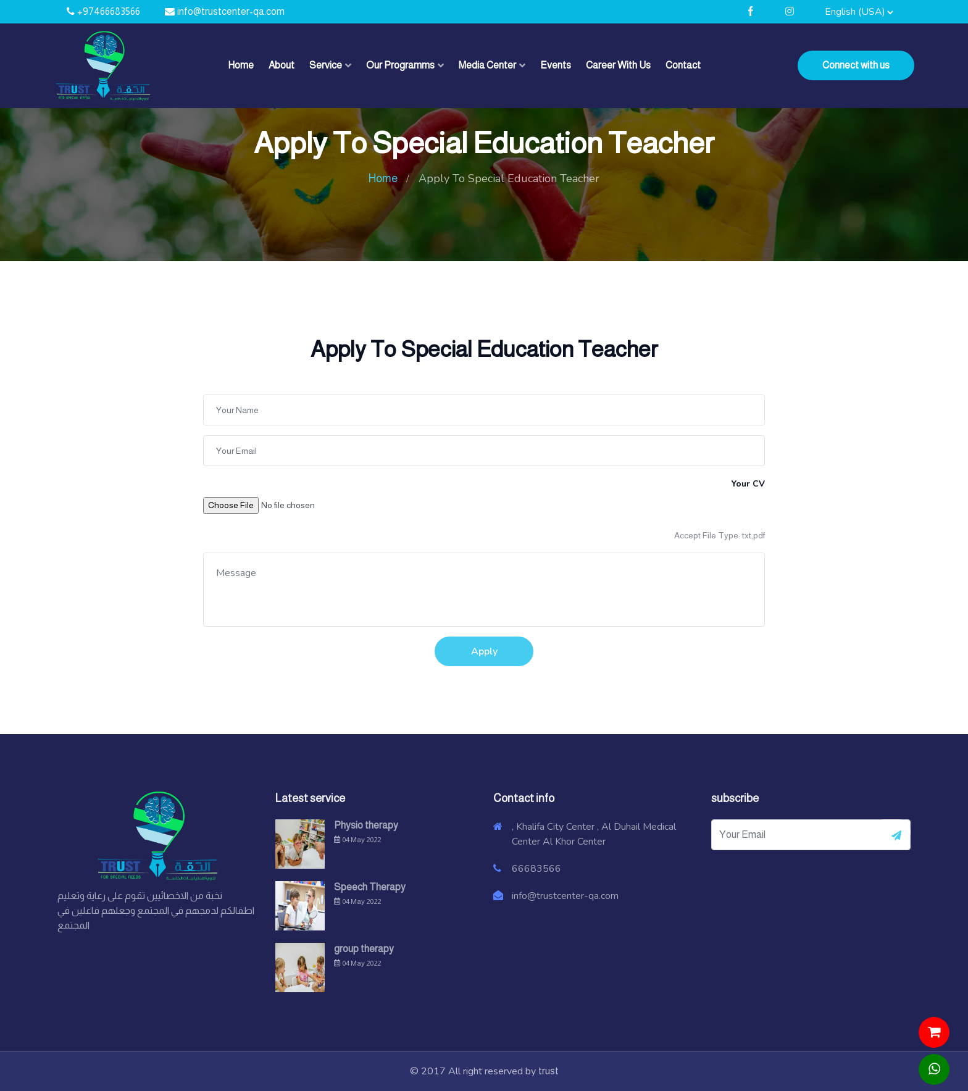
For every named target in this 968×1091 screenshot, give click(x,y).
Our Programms (400, 65)
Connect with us (856, 65)
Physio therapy (366, 825)
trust (548, 1071)
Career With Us (618, 65)
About (281, 65)
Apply (484, 651)
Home (241, 65)
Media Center (487, 65)
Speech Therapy (370, 887)
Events (555, 65)
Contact (683, 65)
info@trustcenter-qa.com (231, 11)
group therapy (364, 948)
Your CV (748, 484)
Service (325, 65)
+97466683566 (108, 11)
